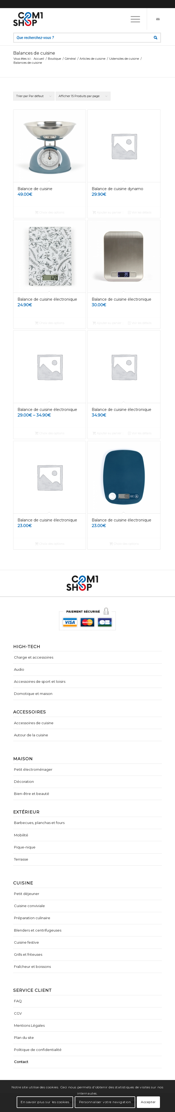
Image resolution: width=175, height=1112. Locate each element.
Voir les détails (139, 212)
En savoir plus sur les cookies (45, 1102)
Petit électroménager (33, 769)
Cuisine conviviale (29, 906)
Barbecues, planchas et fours (39, 822)
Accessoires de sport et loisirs (39, 681)
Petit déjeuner (26, 893)
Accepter (148, 1102)
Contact (21, 1062)
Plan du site (24, 1037)
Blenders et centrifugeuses (37, 930)
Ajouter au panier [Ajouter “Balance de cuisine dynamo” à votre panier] (106, 212)
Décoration (24, 781)
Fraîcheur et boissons (32, 966)
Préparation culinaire (32, 918)
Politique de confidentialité (38, 1049)
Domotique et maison (33, 693)
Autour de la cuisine (31, 735)
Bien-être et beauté (31, 793)
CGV (18, 1013)
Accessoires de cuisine (33, 723)
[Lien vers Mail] (158, 19)
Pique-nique (24, 847)
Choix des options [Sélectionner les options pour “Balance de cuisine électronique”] (49, 323)
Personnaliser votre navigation (105, 1102)
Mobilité (21, 835)
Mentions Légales (29, 1025)
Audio (19, 669)
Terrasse (21, 859)
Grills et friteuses (28, 954)
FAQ (18, 1001)
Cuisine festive (26, 942)
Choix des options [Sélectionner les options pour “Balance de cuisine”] (49, 212)
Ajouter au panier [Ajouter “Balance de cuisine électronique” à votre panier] (106, 323)
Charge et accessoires (33, 657)
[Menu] (132, 19)
